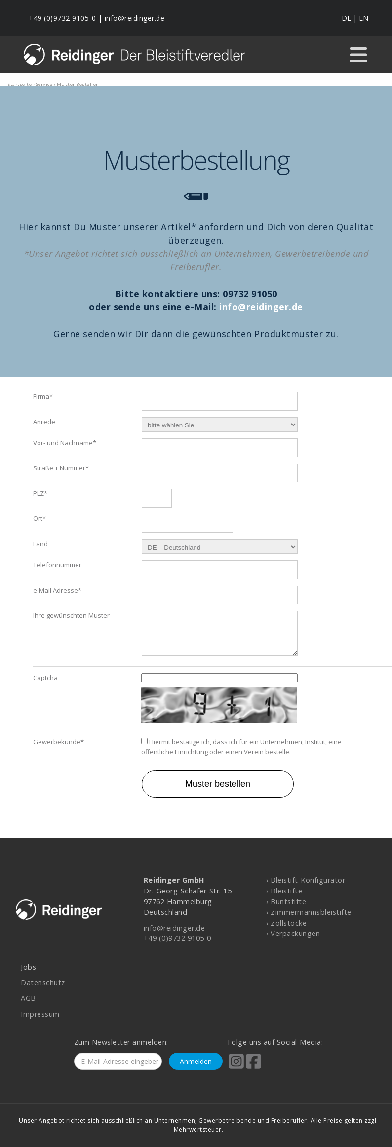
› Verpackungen (293, 933)
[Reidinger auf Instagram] (236, 1067)
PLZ (40, 489)
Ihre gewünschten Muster (71, 611)
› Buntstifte (286, 901)
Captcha (45, 681)
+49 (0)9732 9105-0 (62, 18)
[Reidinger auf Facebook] (253, 1067)
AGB (28, 998)
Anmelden (196, 1061)
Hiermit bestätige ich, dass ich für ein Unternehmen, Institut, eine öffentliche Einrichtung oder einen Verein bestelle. (241, 750)
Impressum (40, 1014)
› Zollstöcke (286, 923)
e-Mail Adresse (57, 586)
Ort (39, 514)
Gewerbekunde (58, 745)
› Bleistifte (284, 890)
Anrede (44, 418)
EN (363, 18)
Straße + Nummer (61, 464)
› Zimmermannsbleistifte (309, 912)
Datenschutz (43, 982)
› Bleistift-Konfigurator (305, 880)
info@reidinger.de (135, 18)
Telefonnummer (57, 561)
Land (40, 540)
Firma (43, 392)
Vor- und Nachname (64, 439)
